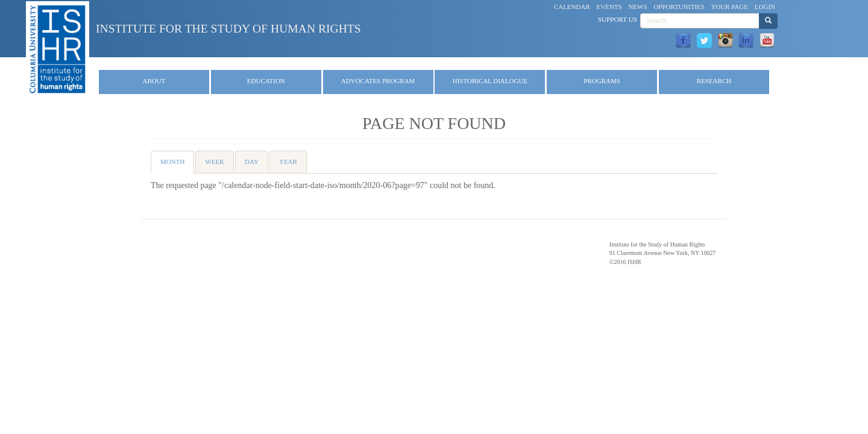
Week (214, 161)
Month (177, 165)
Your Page (729, 6)
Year (288, 161)
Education (266, 80)
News (637, 6)
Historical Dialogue (490, 80)
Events (609, 6)
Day (252, 161)
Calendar (572, 6)
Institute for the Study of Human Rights (228, 28)
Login (765, 6)
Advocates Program (378, 80)
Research (714, 80)
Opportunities (678, 6)
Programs (601, 80)
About (154, 80)
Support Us (617, 19)
